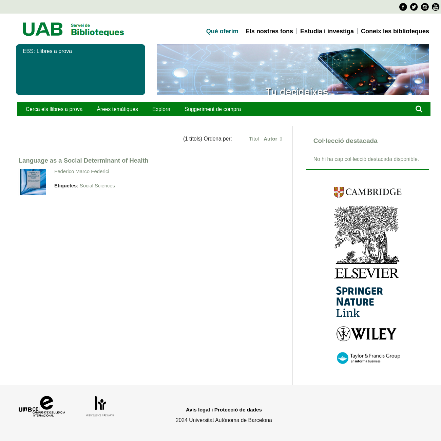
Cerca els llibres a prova (54, 109)
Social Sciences (97, 185)
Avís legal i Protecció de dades (224, 409)
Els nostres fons (269, 31)
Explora (161, 109)
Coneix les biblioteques (395, 31)
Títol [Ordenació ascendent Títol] (254, 139)
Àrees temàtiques (117, 109)
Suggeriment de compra (213, 109)
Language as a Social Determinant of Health (84, 160)
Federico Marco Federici (81, 171)
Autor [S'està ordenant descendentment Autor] (271, 139)
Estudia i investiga (327, 31)
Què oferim (222, 31)
